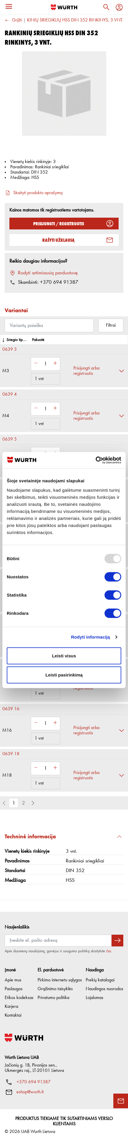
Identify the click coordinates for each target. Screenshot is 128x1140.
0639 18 (10, 754)
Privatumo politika (53, 996)
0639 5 (9, 439)
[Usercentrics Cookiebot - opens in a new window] (95, 460)
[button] (33, 803)
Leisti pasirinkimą (64, 674)
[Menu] (9, 6)
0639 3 (9, 349)
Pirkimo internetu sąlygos (60, 978)
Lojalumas (94, 996)
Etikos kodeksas (19, 996)
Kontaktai (13, 1014)
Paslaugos (14, 987)
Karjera (11, 1005)
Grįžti (13, 20)
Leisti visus (64, 655)
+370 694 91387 (33, 1080)
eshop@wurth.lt (30, 1090)
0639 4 (9, 394)
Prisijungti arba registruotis (86, 371)
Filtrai (111, 325)
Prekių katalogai (100, 978)
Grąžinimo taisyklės (55, 987)
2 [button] (23, 803)
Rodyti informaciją (90, 636)
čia (108, 950)
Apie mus (13, 978)
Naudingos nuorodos (104, 987)
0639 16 (10, 709)
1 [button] (13, 803)
